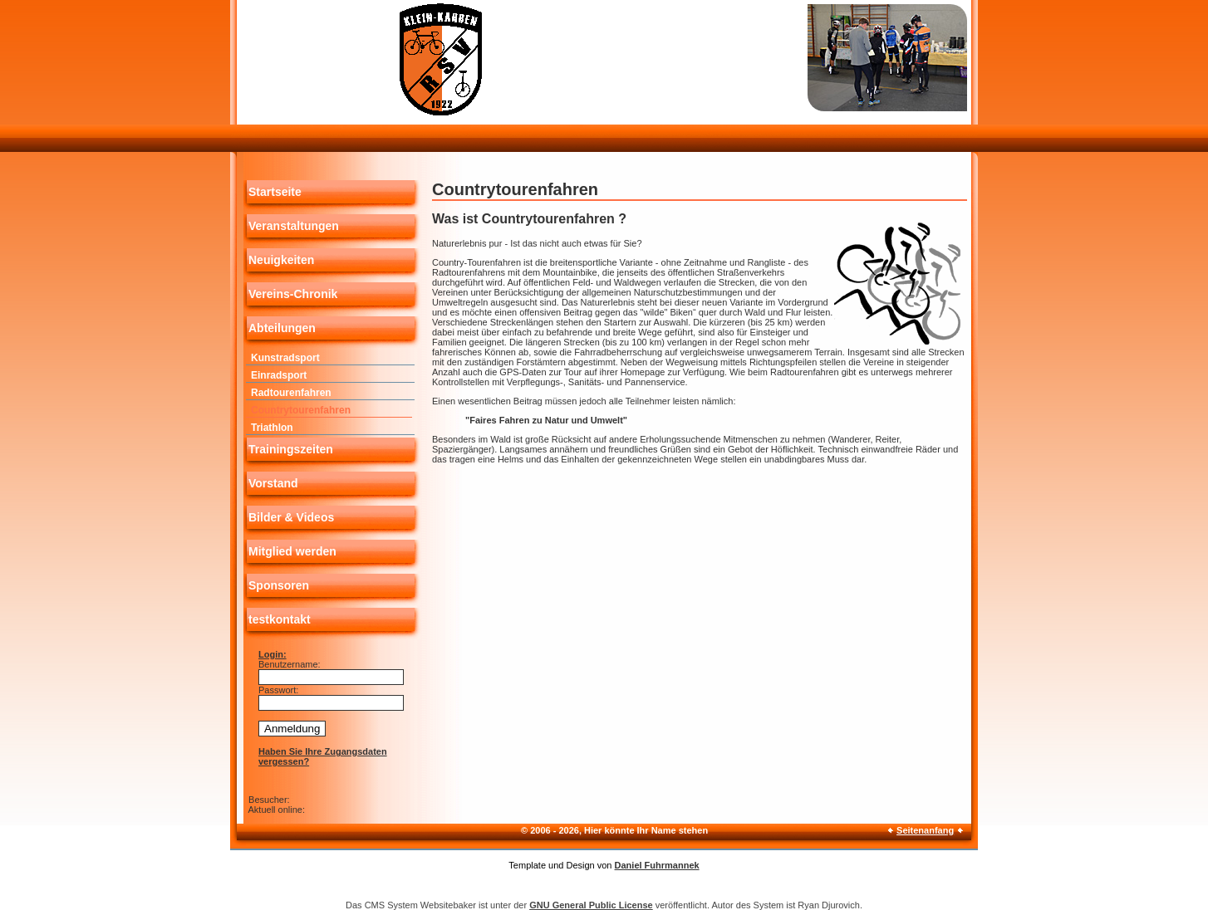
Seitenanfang (925, 830)
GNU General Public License (591, 905)
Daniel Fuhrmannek (657, 865)
